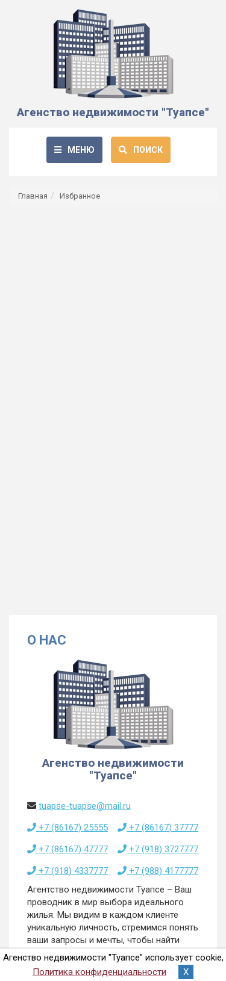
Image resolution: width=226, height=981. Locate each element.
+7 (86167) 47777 (67, 849)
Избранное (80, 195)
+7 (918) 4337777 (67, 870)
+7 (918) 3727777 (158, 849)
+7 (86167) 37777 (158, 827)
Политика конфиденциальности (99, 972)
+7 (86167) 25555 (67, 827)
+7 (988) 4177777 (158, 870)
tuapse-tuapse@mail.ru (85, 805)
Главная (33, 195)
